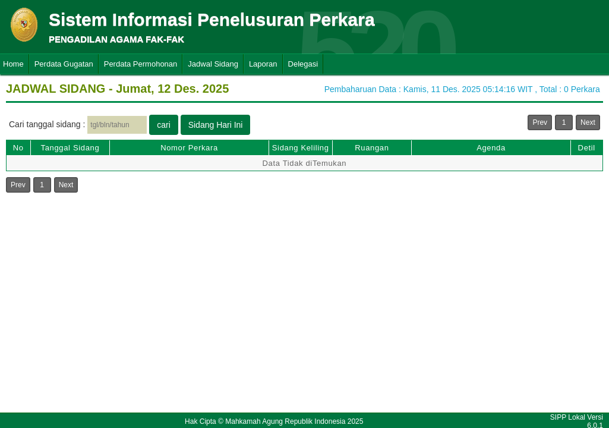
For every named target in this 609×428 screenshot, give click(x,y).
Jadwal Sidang (213, 63)
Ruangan (372, 147)
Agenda (491, 147)
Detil (586, 147)
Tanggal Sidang (70, 147)
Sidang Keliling (300, 147)
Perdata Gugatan (63, 63)
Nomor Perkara (189, 147)
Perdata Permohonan (141, 63)
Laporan (263, 63)
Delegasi (303, 63)
